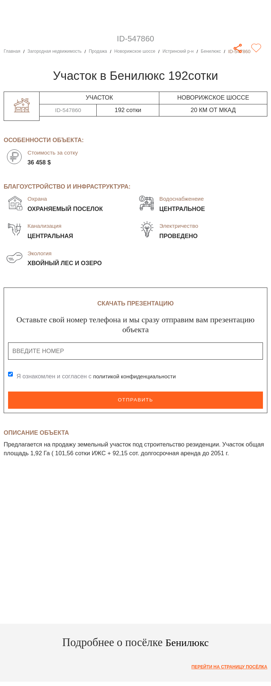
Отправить (135, 400)
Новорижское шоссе (145, 51)
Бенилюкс (227, 51)
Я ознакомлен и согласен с (99, 376)
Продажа (106, 51)
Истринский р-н (192, 51)
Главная (13, 51)
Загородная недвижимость (58, 51)
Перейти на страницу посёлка (225, 667)
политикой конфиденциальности (138, 376)
